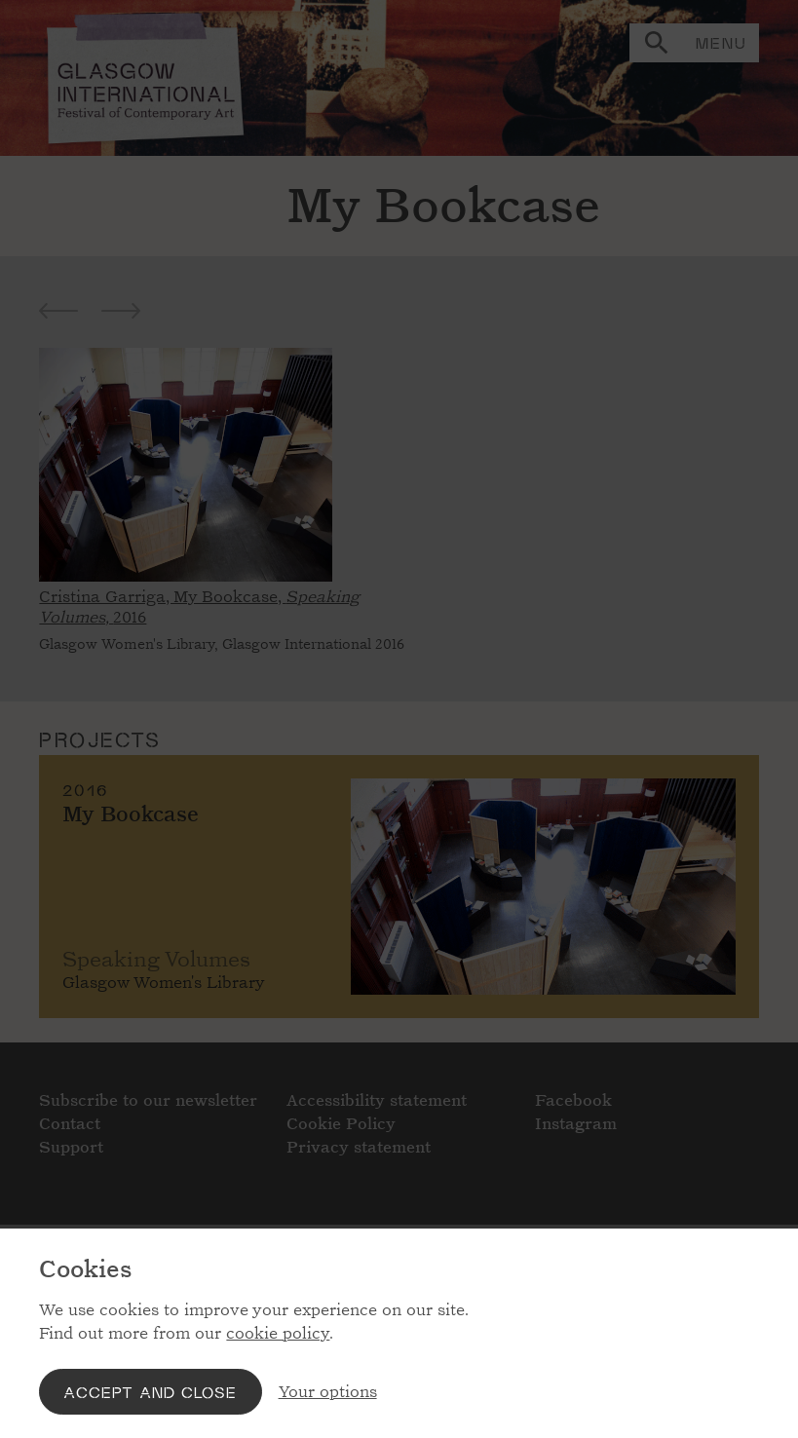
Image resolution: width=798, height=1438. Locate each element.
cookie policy (277, 1333)
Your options (328, 1391)
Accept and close (150, 1391)
